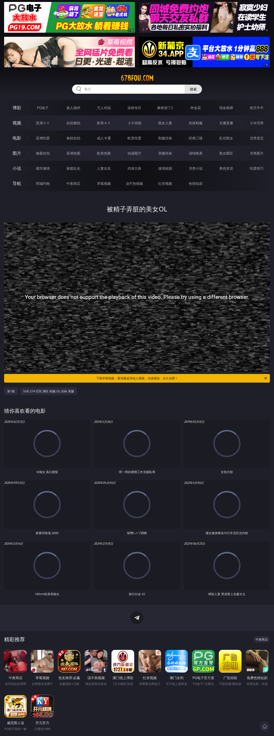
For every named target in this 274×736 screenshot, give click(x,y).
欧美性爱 (134, 138)
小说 (17, 168)
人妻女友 (104, 168)
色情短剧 (196, 183)
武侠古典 (134, 168)
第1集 (11, 391)
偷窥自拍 (43, 153)
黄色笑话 (226, 168)
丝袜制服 (196, 123)
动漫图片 (134, 153)
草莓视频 (104, 183)
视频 (17, 123)
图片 (17, 153)
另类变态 (257, 138)
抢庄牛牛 (257, 107)
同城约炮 (43, 183)
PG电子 (42, 107)
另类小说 (196, 168)
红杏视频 (165, 183)
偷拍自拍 (73, 138)
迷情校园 (165, 168)
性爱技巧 (257, 168)
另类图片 (257, 153)
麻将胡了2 (165, 107)
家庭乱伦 (73, 168)
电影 (17, 138)
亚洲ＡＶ (43, 123)
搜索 (193, 89)
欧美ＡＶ (104, 123)
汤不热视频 (134, 183)
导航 (17, 183)
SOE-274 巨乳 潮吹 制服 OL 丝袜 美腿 (48, 391)
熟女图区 (226, 153)
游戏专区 (134, 107)
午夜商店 (73, 183)
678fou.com (137, 78)
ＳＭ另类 (257, 123)
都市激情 (43, 168)
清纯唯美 (196, 153)
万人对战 (104, 107)
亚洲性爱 (43, 138)
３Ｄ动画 (134, 123)
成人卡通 (104, 138)
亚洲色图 (73, 153)
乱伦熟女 (226, 138)
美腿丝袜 (165, 153)
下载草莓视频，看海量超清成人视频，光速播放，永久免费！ (182, 378)
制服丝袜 (165, 138)
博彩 (17, 108)
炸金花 (195, 107)
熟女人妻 (165, 123)
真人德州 (73, 107)
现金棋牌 (226, 107)
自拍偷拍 (73, 123)
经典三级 (196, 138)
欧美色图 (104, 153)
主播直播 (226, 123)
